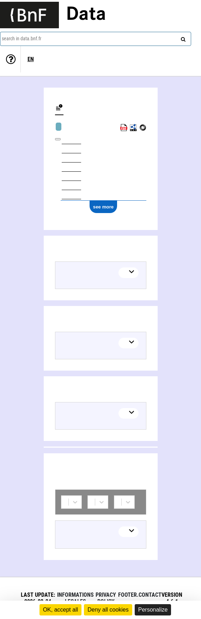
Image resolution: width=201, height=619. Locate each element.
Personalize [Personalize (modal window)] (153, 610)
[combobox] (95, 39)
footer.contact (140, 594)
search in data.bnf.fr (21, 38)
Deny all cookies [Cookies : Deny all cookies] (108, 610)
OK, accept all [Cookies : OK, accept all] (60, 610)
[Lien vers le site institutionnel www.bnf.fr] (29, 15)
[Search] (182, 37)
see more (103, 207)
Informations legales (75, 598)
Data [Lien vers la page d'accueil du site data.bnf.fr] (86, 15)
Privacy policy (106, 598)
